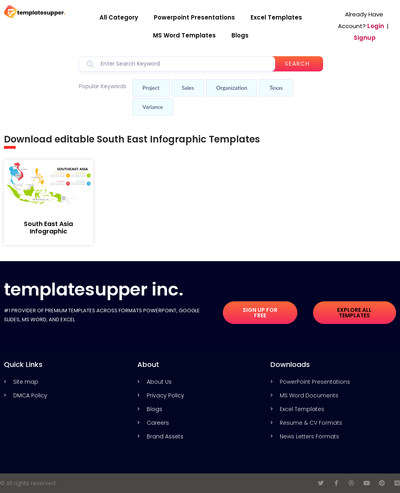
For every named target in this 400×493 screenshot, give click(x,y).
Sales (188, 87)
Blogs (240, 35)
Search (297, 64)
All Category (119, 17)
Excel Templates (276, 17)
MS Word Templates (184, 35)
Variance (152, 106)
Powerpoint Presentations (194, 17)
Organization (231, 87)
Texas (276, 87)
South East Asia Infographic (48, 227)
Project (151, 87)
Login (375, 26)
